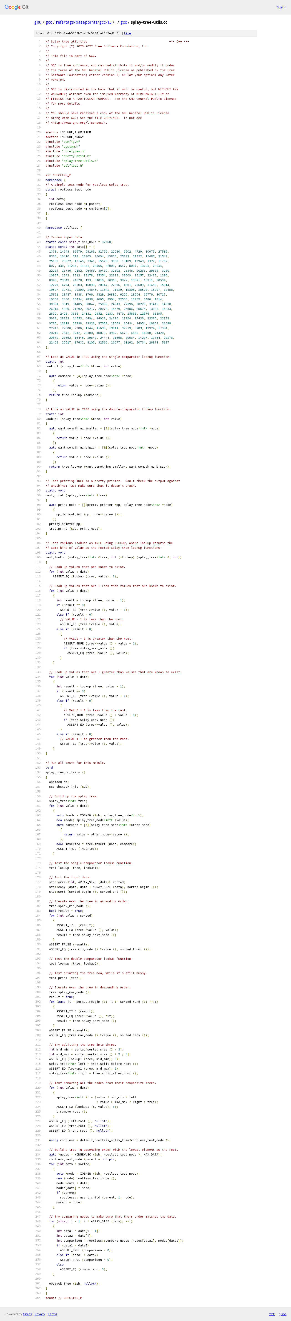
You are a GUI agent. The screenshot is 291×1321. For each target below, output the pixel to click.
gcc (48, 22)
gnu (38, 22)
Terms (52, 1314)
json (282, 1314)
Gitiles (27, 1314)
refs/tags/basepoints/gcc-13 (84, 22)
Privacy (40, 1314)
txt (272, 1314)
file (127, 33)
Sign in (281, 7)
